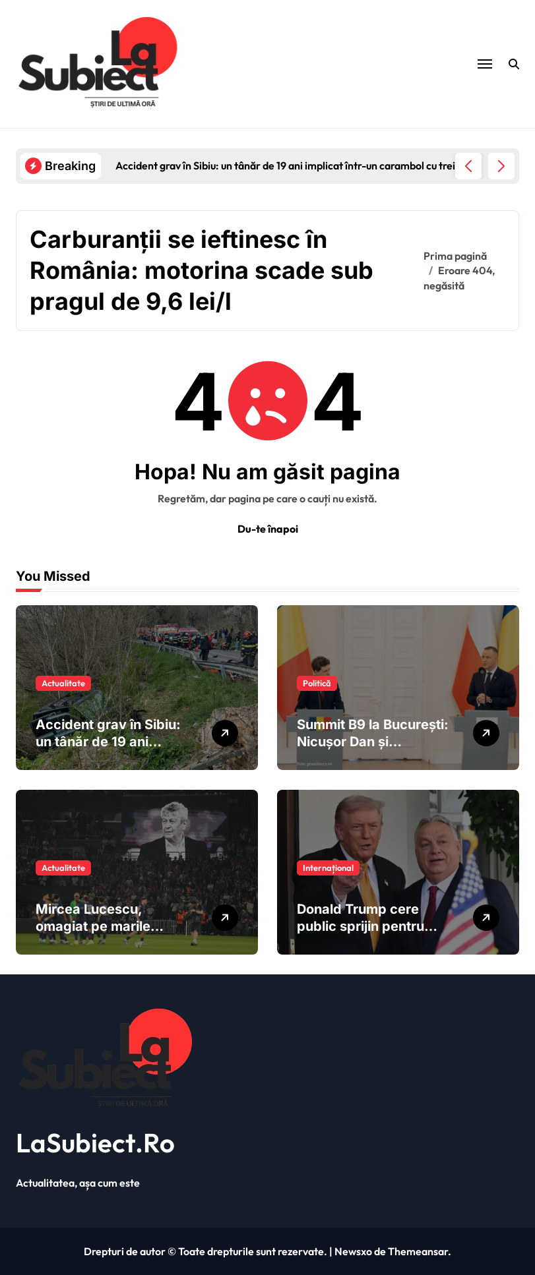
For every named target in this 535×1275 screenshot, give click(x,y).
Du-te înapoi (267, 528)
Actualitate (63, 683)
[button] (501, 166)
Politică (317, 683)
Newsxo (353, 1251)
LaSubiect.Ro (95, 1142)
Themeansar (418, 1251)
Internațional (328, 867)
